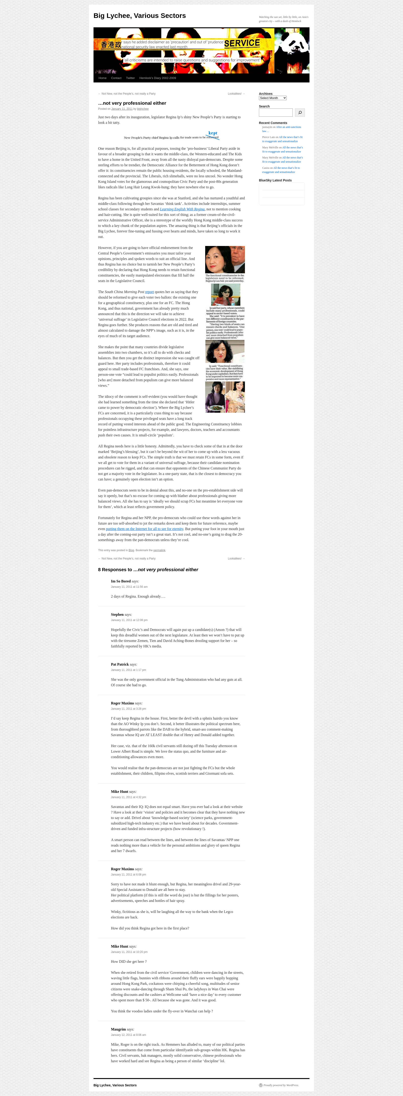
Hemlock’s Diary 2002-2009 (157, 78)
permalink (159, 550)
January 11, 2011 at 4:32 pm (128, 797)
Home (103, 78)
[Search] (300, 112)
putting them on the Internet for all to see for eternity (144, 529)
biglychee (143, 108)
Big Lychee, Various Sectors (140, 15)
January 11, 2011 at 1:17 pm (128, 670)
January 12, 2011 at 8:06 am (128, 1035)
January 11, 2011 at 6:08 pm (128, 874)
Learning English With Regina (182, 209)
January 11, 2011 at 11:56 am (129, 586)
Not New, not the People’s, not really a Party (127, 93)
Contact (116, 78)
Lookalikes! (236, 93)
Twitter (130, 78)
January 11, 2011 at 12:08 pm (129, 620)
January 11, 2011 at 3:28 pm (128, 708)
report (149, 292)
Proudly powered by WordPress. (281, 1085)
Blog (131, 550)
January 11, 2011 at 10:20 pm (129, 952)
